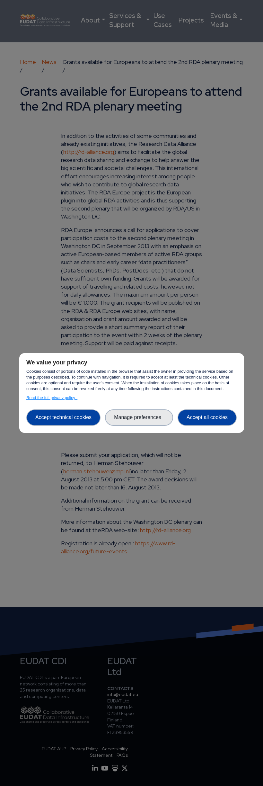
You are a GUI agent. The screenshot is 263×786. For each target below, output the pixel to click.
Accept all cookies (207, 417)
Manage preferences (139, 417)
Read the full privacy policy (51, 397)
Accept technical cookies (63, 417)
